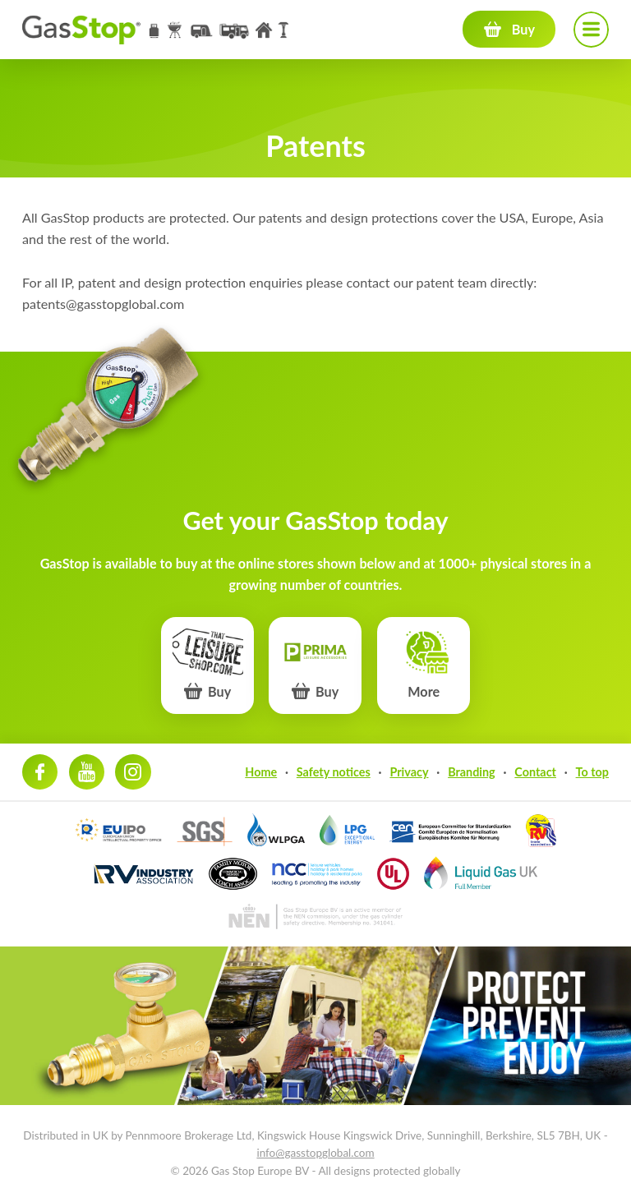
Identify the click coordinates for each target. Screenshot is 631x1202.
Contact (535, 772)
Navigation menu (591, 29)
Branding (471, 772)
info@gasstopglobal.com (315, 1152)
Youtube (86, 772)
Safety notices (334, 772)
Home (261, 772)
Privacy (408, 772)
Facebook (40, 772)
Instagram (132, 772)
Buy (523, 29)
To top (592, 772)
